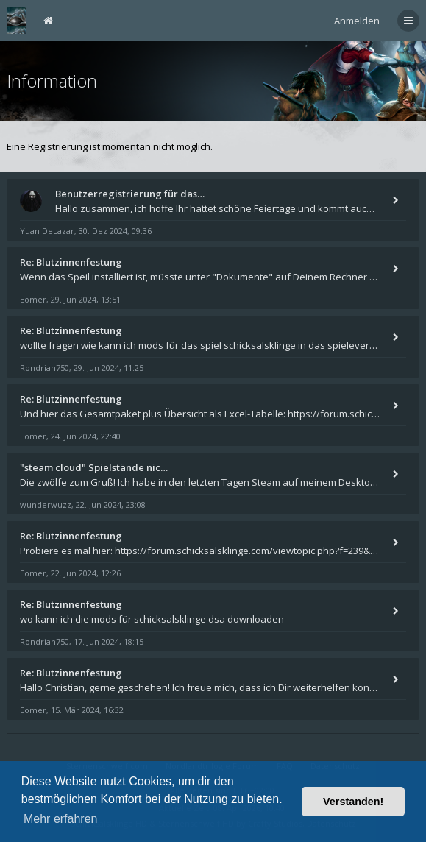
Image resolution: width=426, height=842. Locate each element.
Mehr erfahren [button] (61, 819)
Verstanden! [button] (353, 801)
